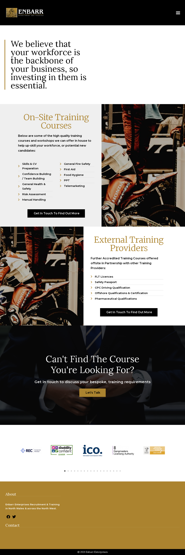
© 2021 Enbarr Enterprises (93, 552)
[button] (178, 12)
